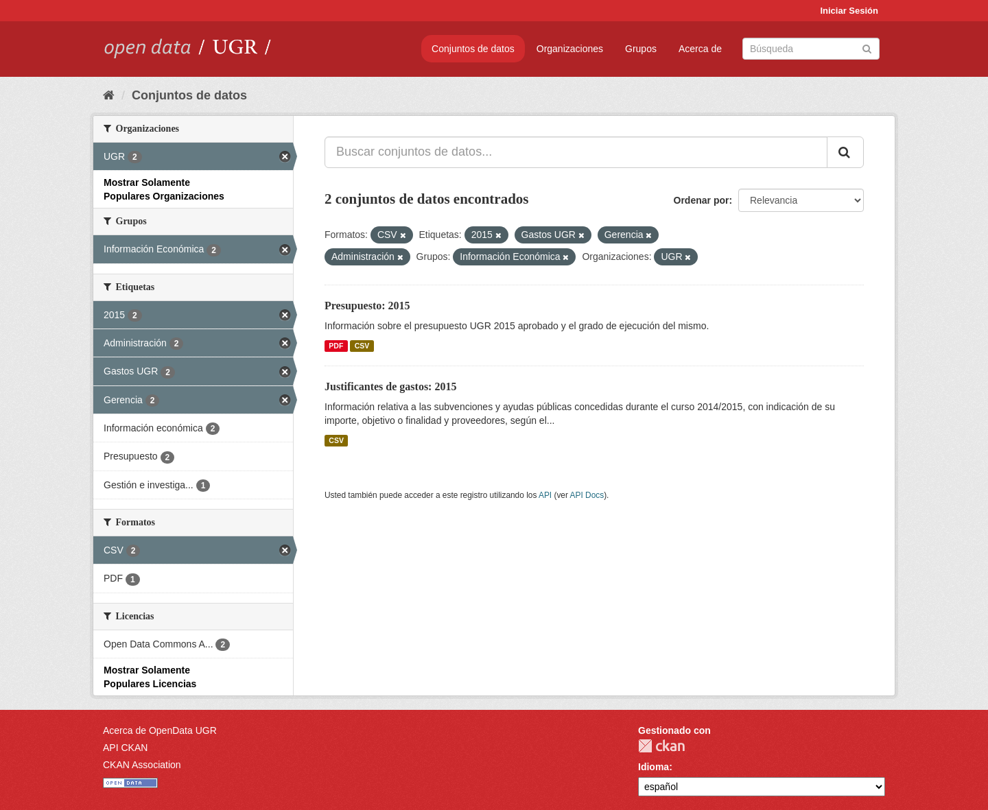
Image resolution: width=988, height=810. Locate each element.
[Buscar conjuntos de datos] (811, 49)
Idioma (653, 766)
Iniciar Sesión (849, 10)
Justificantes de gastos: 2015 (390, 386)
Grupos (641, 48)
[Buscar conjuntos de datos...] (576, 152)
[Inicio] (109, 95)
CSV (362, 346)
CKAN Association (142, 764)
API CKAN (125, 747)
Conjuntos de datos (473, 48)
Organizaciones (570, 48)
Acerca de (700, 48)
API (545, 495)
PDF (336, 346)
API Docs (587, 495)
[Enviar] (867, 47)
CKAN (661, 746)
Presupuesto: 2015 (367, 305)
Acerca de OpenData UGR (160, 730)
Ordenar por (701, 200)
